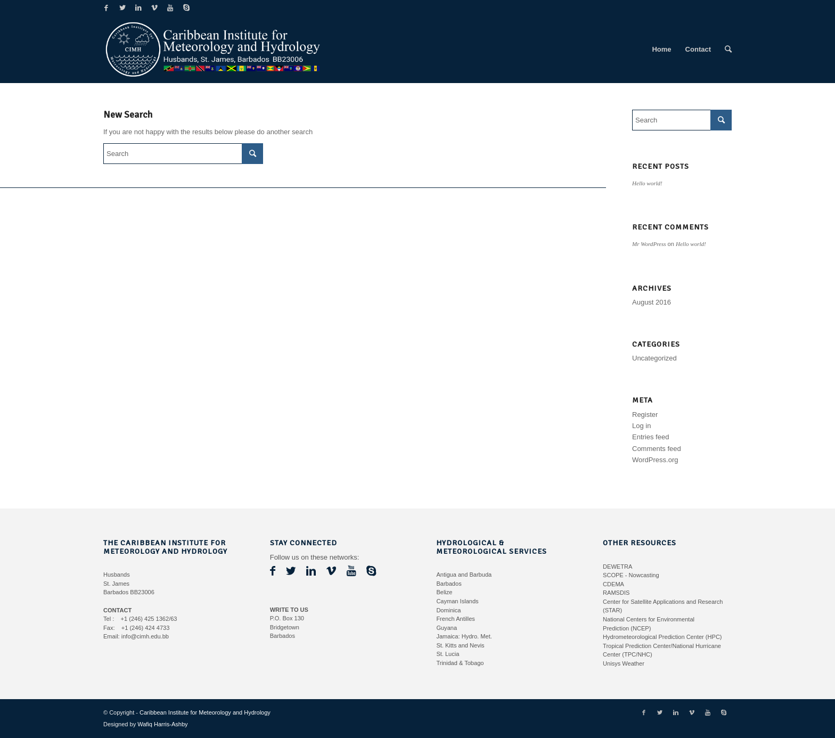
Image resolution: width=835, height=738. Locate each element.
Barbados (448, 583)
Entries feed (650, 437)
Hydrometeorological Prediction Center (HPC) (662, 637)
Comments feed (656, 449)
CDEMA (613, 584)
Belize (444, 592)
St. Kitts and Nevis (460, 645)
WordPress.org (655, 460)
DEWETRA (617, 566)
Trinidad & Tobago (460, 663)
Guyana (446, 628)
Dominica (448, 610)
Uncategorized (654, 358)
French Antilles (455, 619)
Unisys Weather (623, 663)
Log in (641, 426)
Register (645, 415)
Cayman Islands (457, 601)
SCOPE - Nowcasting (631, 575)
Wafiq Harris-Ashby (162, 724)
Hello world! (647, 183)
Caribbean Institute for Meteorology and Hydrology (205, 712)
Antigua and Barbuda (464, 574)
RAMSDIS (616, 592)
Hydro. (470, 636)
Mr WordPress (649, 244)
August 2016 (651, 302)
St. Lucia (447, 654)
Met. (486, 636)
